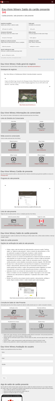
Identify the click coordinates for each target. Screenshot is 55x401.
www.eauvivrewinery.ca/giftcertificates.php (13, 225)
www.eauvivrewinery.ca (13, 130)
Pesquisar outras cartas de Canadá (46, 59)
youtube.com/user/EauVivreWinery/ (13, 163)
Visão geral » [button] (33, 29)
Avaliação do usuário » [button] (35, 46)
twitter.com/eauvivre (41, 150)
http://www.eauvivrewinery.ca (33, 66)
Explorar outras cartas (41, 225)
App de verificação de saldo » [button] (8, 55)
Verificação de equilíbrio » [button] (7, 29)
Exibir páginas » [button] (33, 37)
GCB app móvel (4, 175)
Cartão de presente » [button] (6, 46)
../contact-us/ (41, 130)
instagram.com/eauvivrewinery (41, 163)
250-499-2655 (41, 316)
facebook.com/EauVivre (13, 150)
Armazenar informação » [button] (7, 37)
